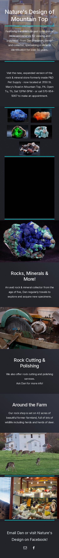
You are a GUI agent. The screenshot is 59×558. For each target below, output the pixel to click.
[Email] (25, 548)
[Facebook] (34, 548)
